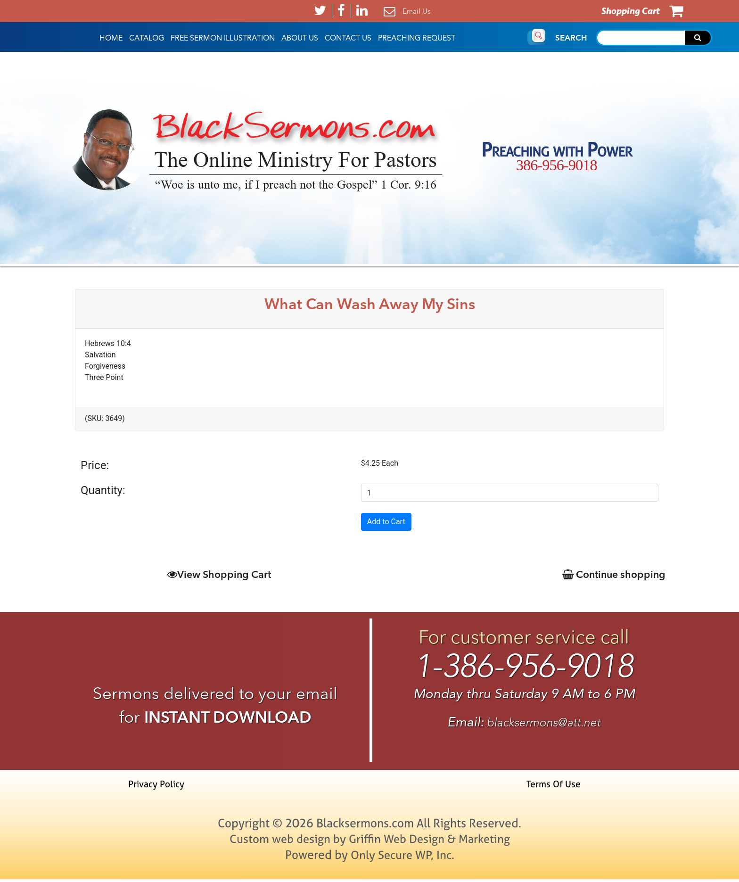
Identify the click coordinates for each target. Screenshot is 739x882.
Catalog (146, 38)
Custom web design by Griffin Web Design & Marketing (369, 841)
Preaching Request (416, 38)
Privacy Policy (158, 786)
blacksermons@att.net (543, 724)
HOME (111, 38)
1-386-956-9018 (524, 667)
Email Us (416, 11)
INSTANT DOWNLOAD (227, 717)
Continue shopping (611, 574)
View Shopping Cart (218, 574)
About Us (299, 38)
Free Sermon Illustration (223, 38)
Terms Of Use (553, 786)
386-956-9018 (556, 164)
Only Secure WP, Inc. (402, 857)
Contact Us (348, 38)
